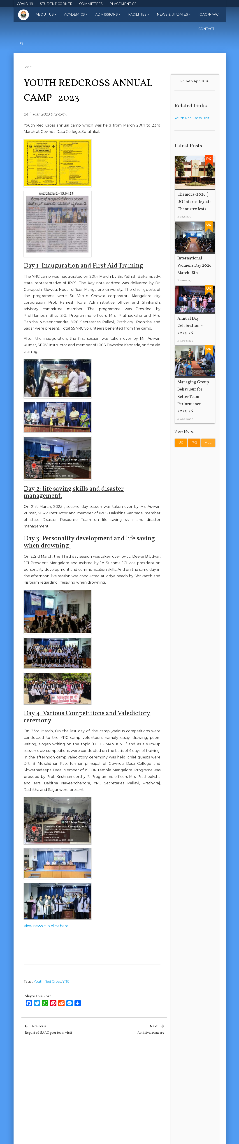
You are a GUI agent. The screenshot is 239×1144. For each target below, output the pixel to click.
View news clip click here (46, 926)
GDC (28, 67)
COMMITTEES (91, 4)
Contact (206, 29)
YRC (66, 982)
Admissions (107, 14)
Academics (75, 14)
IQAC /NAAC (208, 14)
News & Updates (173, 14)
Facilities (138, 14)
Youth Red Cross (47, 982)
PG (194, 443)
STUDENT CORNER (56, 4)
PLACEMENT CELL (125, 4)
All (208, 443)
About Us (46, 14)
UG (180, 443)
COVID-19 (25, 4)
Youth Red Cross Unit (191, 118)
